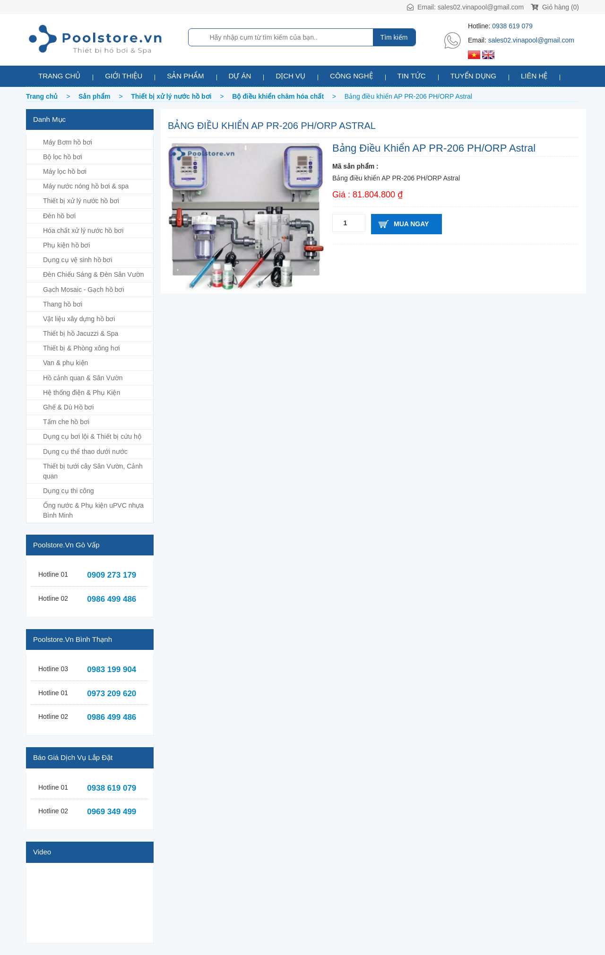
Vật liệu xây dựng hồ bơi (79, 319)
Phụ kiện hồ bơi (66, 245)
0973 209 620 (111, 693)
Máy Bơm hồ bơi (67, 142)
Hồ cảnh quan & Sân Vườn (83, 378)
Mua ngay (411, 224)
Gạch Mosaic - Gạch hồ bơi (83, 289)
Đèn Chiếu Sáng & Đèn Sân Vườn (93, 274)
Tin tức (412, 76)
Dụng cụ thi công (68, 491)
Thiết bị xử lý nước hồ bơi (81, 201)
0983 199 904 (111, 669)
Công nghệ (351, 76)
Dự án (240, 76)
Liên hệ (534, 76)
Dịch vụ (290, 76)
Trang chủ (59, 76)
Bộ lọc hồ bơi (62, 157)
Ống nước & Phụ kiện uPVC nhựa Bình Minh (93, 510)
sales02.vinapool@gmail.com (481, 7)
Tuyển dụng (473, 76)
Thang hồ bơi (62, 304)
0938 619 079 (512, 26)
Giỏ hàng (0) (555, 7)
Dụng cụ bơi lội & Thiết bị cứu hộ (92, 436)
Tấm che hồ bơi (66, 422)
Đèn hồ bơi (59, 216)
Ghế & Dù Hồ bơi (68, 407)
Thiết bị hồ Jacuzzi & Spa (80, 333)
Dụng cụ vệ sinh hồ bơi (77, 260)
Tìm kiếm (394, 37)
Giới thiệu (123, 76)
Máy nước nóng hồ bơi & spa (86, 186)
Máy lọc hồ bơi (64, 171)
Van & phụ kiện (65, 363)
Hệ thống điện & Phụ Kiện (81, 392)
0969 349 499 (111, 811)
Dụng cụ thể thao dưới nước (85, 451)
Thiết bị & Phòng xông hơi (81, 348)
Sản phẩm (185, 76)
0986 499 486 (111, 599)
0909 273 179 (111, 575)
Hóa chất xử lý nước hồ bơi (83, 230)
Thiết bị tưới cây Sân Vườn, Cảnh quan (93, 471)
